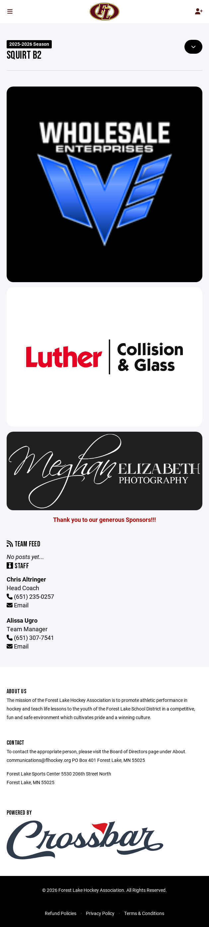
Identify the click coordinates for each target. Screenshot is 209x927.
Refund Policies (60, 913)
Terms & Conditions (144, 913)
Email (18, 605)
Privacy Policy (100, 913)
